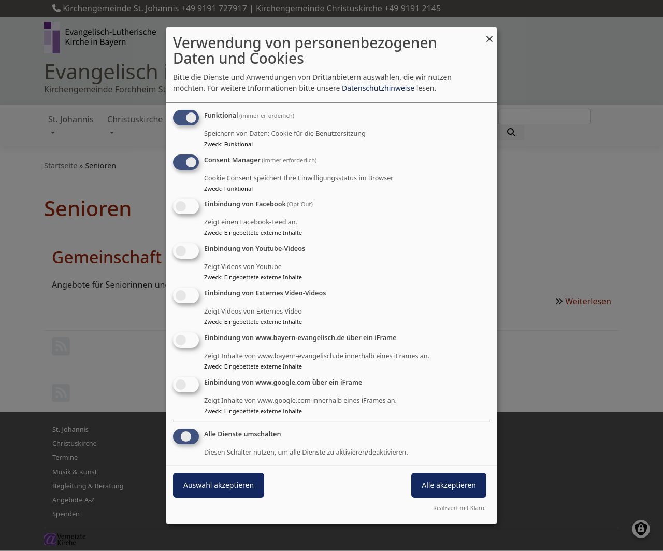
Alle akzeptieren (449, 485)
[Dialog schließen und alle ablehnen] (489, 33)
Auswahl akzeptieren (218, 485)
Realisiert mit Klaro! (459, 508)
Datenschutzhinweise (378, 88)
